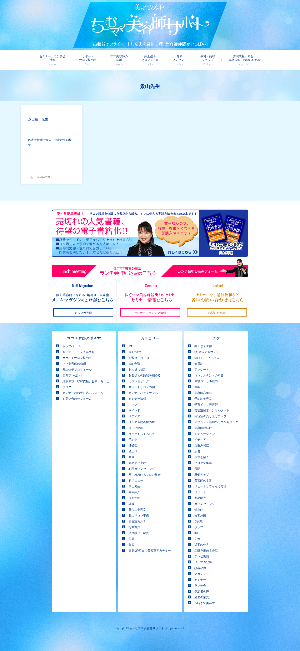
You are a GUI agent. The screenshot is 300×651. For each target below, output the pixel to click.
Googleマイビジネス (206, 357)
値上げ (133, 451)
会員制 (198, 363)
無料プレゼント (179, 60)
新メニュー (136, 480)
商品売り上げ (137, 462)
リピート (200, 492)
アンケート (201, 369)
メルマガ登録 (203, 562)
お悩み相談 (201, 445)
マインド (134, 410)
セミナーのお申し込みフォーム (82, 392)
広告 (197, 451)
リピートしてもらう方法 (210, 486)
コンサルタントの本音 (209, 375)
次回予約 (134, 497)
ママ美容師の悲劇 (119, 60)
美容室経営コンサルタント (211, 410)
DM (130, 346)
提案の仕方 (201, 544)
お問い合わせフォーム (77, 398)
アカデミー (201, 573)
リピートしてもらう (142, 433)
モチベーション (204, 433)
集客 (131, 544)
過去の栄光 (201, 597)
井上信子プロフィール (150, 60)
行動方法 (134, 527)
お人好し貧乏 (137, 369)
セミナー (200, 579)
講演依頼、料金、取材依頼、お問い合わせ (245, 60)
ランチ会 (200, 585)
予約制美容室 (203, 398)
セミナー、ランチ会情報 (52, 60)
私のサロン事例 (139, 515)
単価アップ (201, 474)
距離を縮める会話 (206, 550)
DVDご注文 (135, 351)
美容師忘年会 (203, 392)
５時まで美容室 (204, 603)
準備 (131, 503)
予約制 (133, 439)
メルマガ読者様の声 (142, 422)
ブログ (66, 387)
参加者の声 (201, 591)
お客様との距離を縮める (145, 375)
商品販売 (200, 497)
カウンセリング (139, 381)
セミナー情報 (137, 398)
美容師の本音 (45, 177)
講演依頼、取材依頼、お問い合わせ (85, 381)
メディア (134, 416)
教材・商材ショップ (207, 60)
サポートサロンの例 (142, 387)
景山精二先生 (38, 119)
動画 (131, 457)
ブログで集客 (203, 462)
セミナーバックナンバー (145, 392)
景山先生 (134, 486)
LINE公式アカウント (206, 351)
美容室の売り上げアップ (210, 416)
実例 (197, 538)
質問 (131, 538)
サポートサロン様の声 (88, 60)
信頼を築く (201, 457)
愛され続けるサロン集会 (145, 474)
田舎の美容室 (137, 509)
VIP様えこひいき (139, 357)
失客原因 (200, 515)
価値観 (133, 445)
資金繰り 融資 (139, 532)
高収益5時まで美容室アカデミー (150, 550)
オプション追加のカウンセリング (216, 422)
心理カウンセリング (142, 468)
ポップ (133, 404)
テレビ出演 (201, 556)
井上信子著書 (203, 346)
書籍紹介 (134, 492)
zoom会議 (134, 363)
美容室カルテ (137, 521)
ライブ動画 (136, 427)
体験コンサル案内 (206, 381)
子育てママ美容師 (206, 404)
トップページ (71, 346)
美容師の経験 (203, 427)
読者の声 (200, 568)
